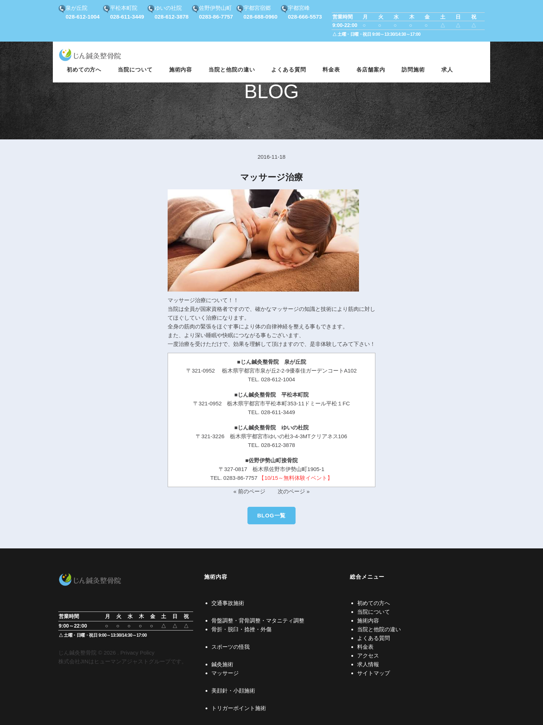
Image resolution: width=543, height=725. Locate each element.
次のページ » (294, 491)
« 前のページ (249, 491)
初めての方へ (373, 603)
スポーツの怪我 (230, 647)
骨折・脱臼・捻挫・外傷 (241, 629)
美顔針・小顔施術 (233, 690)
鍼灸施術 (222, 664)
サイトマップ (373, 673)
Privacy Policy (137, 652)
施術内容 (368, 620)
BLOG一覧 (271, 515)
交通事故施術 (227, 603)
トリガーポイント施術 (238, 708)
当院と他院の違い (379, 629)
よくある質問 (373, 638)
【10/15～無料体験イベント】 (296, 478)
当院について (373, 612)
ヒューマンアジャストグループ (132, 661)
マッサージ (225, 673)
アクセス (368, 655)
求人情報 (368, 664)
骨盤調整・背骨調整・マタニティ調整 (257, 620)
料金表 (365, 647)
